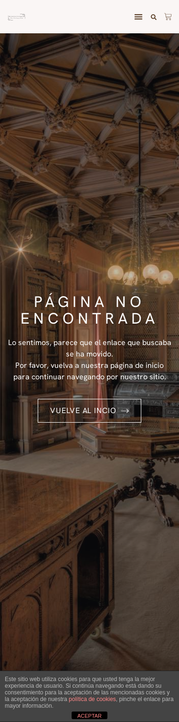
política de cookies (92, 699)
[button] (138, 16)
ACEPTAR (89, 716)
